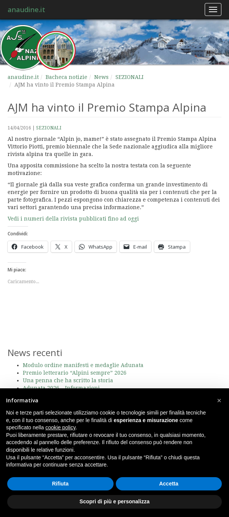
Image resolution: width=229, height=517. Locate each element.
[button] (219, 400)
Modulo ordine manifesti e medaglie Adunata (83, 365)
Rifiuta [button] (60, 484)
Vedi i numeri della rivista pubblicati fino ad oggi (73, 219)
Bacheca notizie (66, 77)
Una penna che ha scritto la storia (68, 380)
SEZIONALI (129, 77)
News (101, 77)
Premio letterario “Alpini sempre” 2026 (74, 373)
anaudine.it (26, 9)
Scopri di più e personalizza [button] (114, 501)
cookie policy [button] (61, 427)
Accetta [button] (168, 484)
